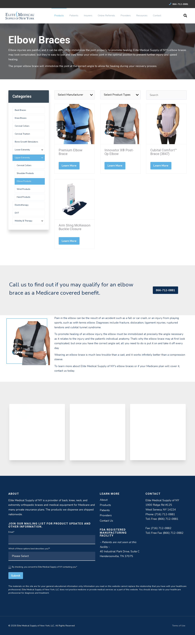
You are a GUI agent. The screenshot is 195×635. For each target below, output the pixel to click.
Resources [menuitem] (141, 15)
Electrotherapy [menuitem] (21, 204)
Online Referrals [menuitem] (106, 15)
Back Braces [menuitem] (20, 110)
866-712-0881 (178, 4)
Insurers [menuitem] (88, 15)
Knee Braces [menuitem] (21, 118)
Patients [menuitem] (73, 15)
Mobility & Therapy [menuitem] (23, 220)
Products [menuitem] (59, 15)
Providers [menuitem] (126, 15)
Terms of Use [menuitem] (178, 625)
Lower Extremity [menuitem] (22, 149)
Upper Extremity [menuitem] (22, 157)
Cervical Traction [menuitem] (22, 133)
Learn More (69, 165)
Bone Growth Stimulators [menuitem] (26, 141)
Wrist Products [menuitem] (23, 189)
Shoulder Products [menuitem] (25, 173)
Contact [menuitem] (157, 15)
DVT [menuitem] (17, 212)
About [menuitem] (104, 500)
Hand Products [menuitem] (23, 197)
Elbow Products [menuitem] (24, 181)
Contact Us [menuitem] (106, 521)
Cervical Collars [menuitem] (22, 126)
